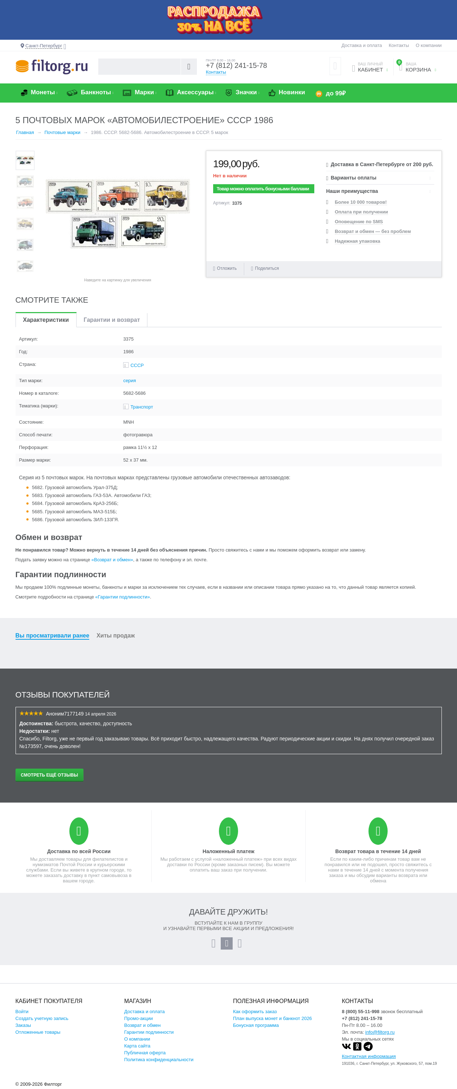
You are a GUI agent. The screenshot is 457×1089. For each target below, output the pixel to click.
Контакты (399, 45)
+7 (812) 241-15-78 (237, 66)
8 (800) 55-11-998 (360, 1011)
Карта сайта (137, 1046)
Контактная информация (369, 1056)
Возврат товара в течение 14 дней (378, 851)
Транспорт (141, 407)
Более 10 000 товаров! (361, 202)
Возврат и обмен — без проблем (373, 231)
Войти (22, 1011)
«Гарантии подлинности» (122, 597)
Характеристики (46, 320)
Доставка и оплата (361, 45)
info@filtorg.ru (380, 1032)
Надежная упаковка (357, 241)
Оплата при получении (361, 212)
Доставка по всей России (79, 851)
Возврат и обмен (142, 1025)
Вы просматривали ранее (53, 635)
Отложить (227, 268)
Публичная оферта (145, 1052)
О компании (429, 45)
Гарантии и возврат (112, 320)
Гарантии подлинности (149, 1032)
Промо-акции (138, 1018)
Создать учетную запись (42, 1018)
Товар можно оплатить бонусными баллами (263, 188)
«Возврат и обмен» (112, 559)
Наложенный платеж (228, 851)
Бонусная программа (256, 1025)
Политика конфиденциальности (159, 1059)
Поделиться (265, 268)
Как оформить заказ (255, 1011)
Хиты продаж (115, 635)
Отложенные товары (38, 1032)
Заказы (23, 1025)
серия (129, 380)
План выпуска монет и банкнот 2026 (272, 1018)
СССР (137, 365)
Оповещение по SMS (359, 221)
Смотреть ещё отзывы (49, 775)
